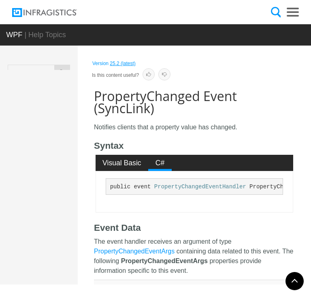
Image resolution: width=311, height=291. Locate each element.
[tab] (122, 163)
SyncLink (57, 145)
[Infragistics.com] (52, 12)
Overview (62, 162)
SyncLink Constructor (65, 211)
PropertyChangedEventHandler (200, 186)
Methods (64, 233)
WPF (14, 35)
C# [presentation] (160, 163)
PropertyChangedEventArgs (134, 251)
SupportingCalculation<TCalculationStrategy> (60, 119)
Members (63, 184)
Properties (64, 251)
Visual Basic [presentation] (121, 163)
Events (62, 269)
